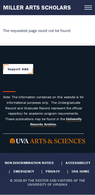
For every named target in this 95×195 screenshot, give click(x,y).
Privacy (53, 171)
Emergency (23, 171)
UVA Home (80, 171)
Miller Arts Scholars (37, 7)
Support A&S (18, 69)
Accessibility (78, 163)
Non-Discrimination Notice (29, 163)
